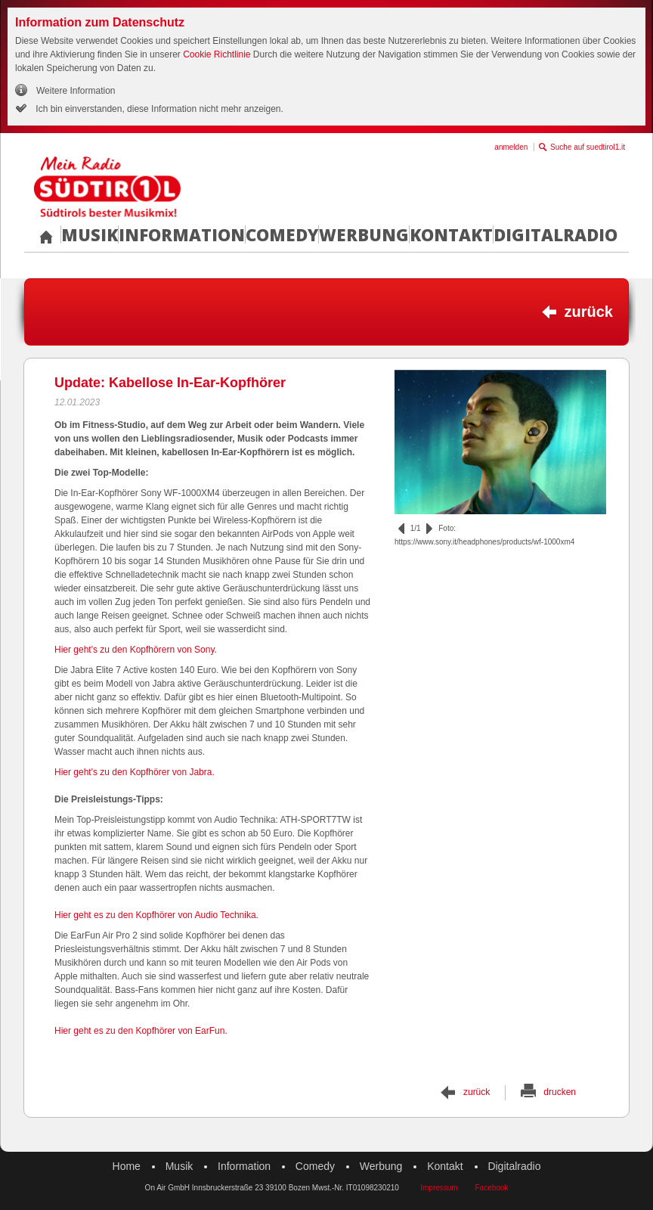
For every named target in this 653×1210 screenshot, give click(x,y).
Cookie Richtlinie (216, 54)
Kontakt (451, 234)
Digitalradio (555, 234)
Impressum (438, 1188)
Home (127, 1166)
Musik (89, 234)
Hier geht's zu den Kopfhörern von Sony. (135, 649)
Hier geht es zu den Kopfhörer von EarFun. (140, 1030)
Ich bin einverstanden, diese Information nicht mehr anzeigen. (158, 109)
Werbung (364, 234)
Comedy (282, 234)
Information (182, 234)
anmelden (511, 147)
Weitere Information (76, 90)
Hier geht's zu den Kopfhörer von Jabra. (134, 772)
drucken (559, 1092)
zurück (589, 311)
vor (429, 528)
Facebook (491, 1188)
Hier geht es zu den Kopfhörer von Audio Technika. (156, 915)
